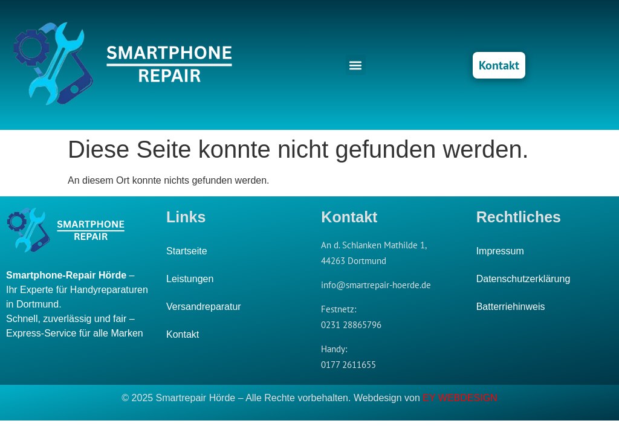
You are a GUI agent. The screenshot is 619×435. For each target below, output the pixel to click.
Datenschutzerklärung (523, 279)
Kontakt (182, 334)
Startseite (186, 251)
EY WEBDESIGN (460, 398)
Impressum (500, 251)
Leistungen (189, 279)
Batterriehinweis (510, 306)
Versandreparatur (203, 306)
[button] (356, 65)
